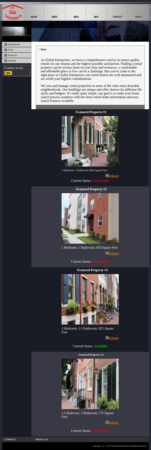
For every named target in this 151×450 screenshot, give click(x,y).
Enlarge (113, 176)
